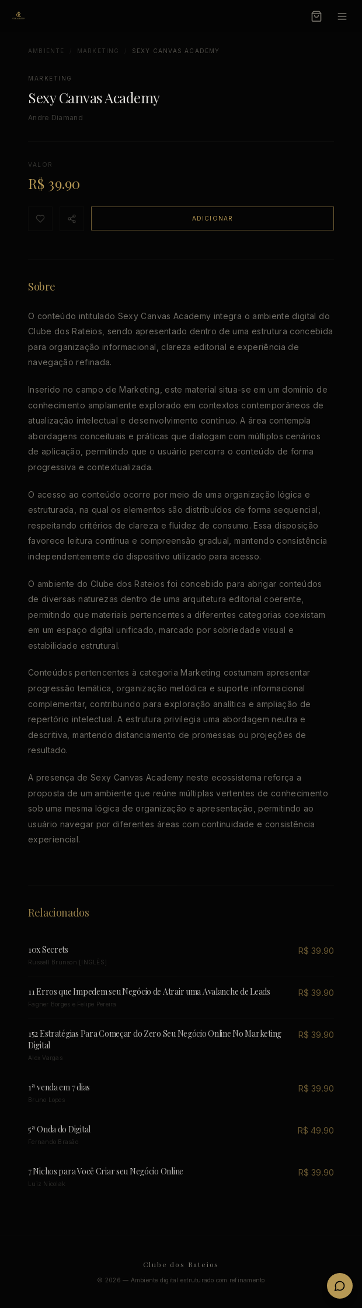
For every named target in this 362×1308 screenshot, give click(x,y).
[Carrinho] (316, 16)
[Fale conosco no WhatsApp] (340, 1286)
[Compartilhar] (72, 219)
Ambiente (46, 50)
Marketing (98, 50)
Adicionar (213, 218)
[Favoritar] (40, 219)
